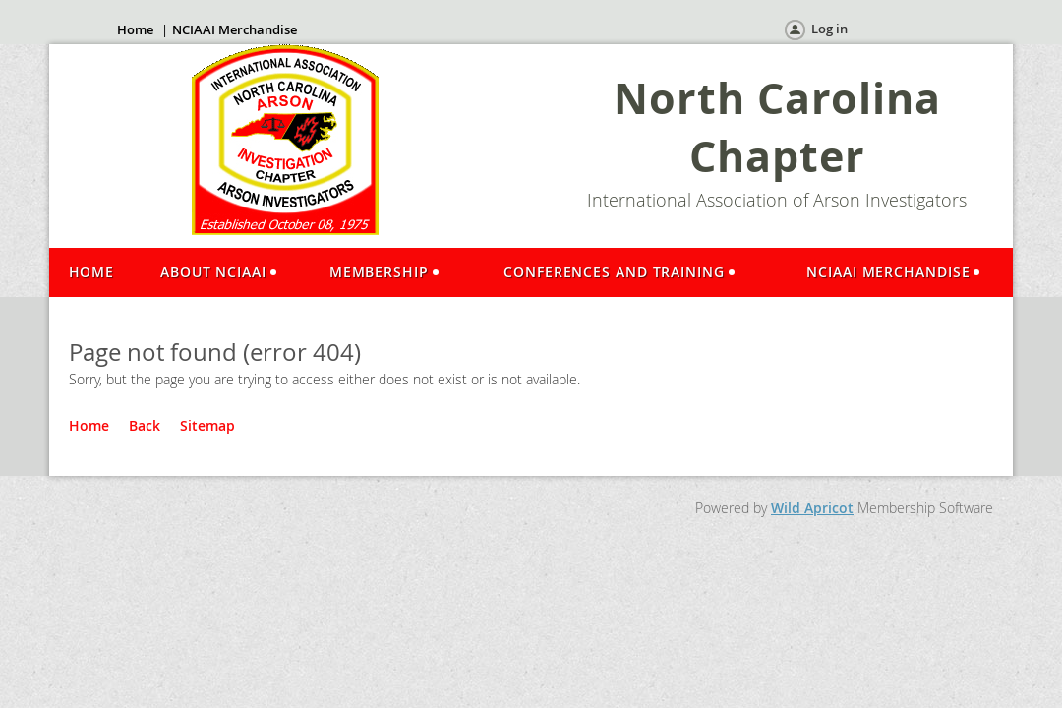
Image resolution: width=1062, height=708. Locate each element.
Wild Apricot (812, 508)
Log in (829, 28)
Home (135, 29)
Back (144, 425)
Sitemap (207, 425)
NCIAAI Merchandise (234, 29)
